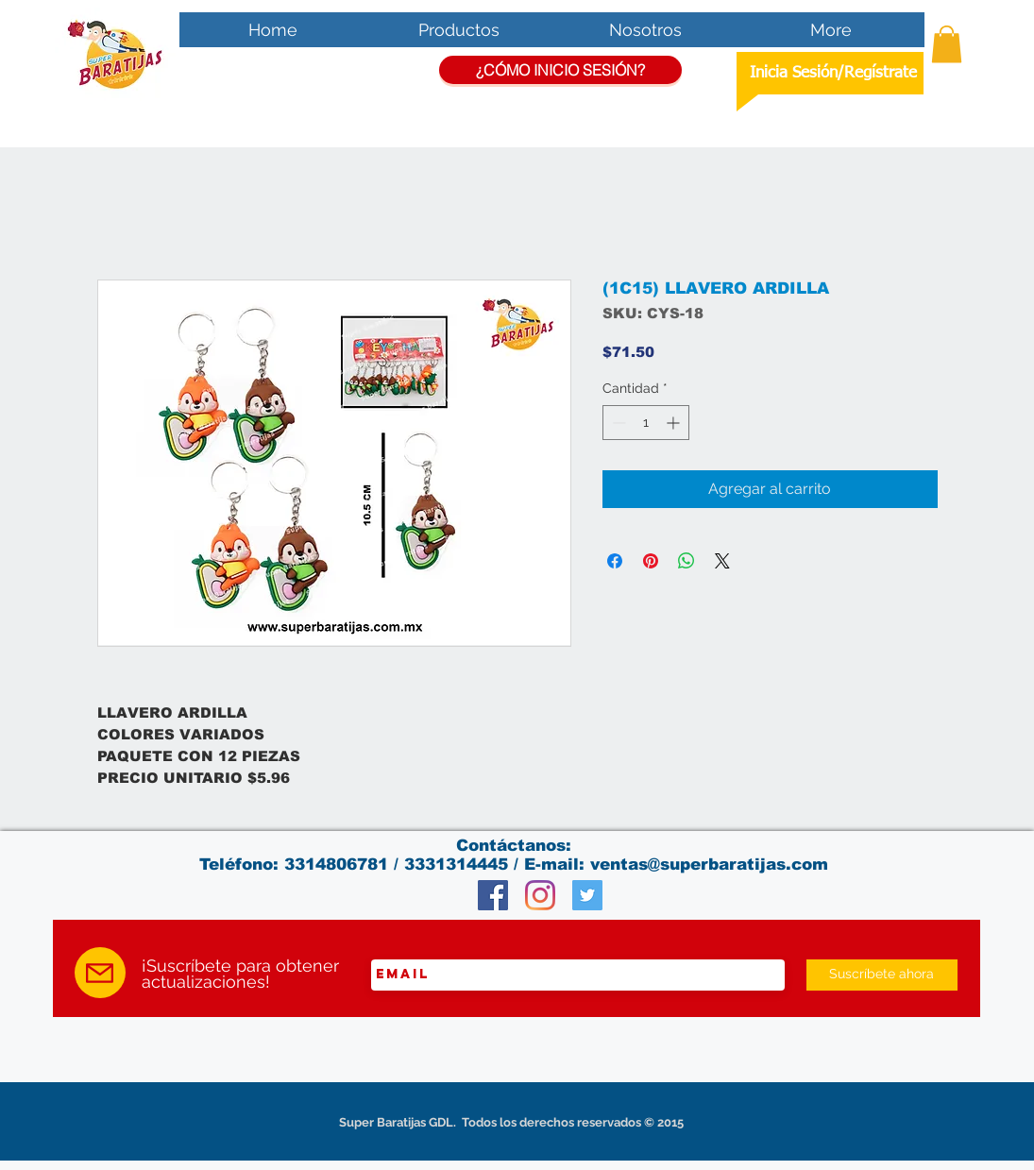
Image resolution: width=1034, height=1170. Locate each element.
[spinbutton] (646, 422)
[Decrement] (617, 422)
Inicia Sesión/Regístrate (833, 73)
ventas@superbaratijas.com (709, 864)
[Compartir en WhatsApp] (686, 561)
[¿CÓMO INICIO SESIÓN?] (560, 70)
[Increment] (675, 422)
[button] (946, 43)
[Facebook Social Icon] (493, 895)
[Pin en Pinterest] (650, 561)
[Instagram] (540, 895)
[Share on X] (722, 561)
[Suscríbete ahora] (882, 975)
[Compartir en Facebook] (614, 561)
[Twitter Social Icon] (587, 895)
